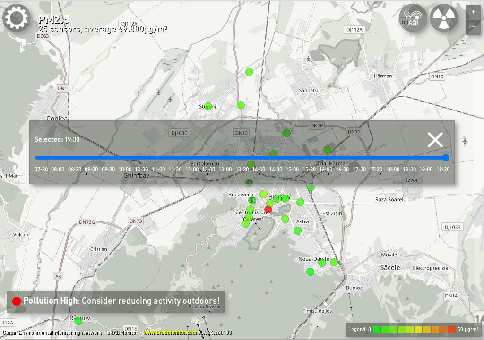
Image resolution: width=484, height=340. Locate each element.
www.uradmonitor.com (170, 333)
